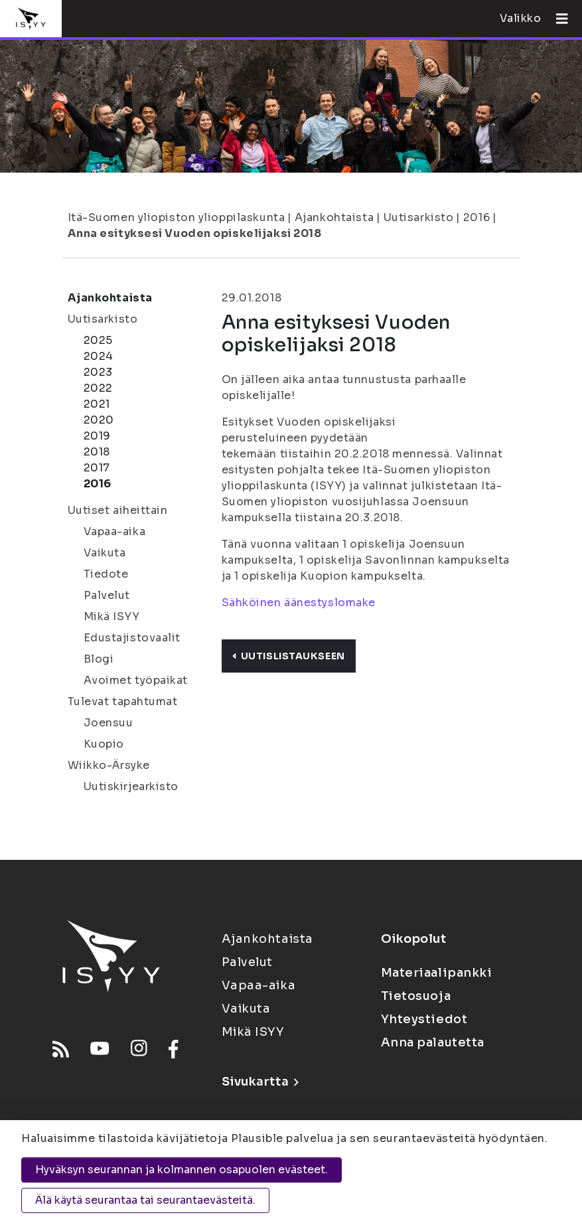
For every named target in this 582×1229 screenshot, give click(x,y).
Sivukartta (260, 1081)
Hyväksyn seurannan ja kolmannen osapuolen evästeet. (181, 1170)
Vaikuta (105, 553)
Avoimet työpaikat (136, 680)
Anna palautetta (432, 1042)
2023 (98, 372)
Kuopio (104, 744)
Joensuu (108, 723)
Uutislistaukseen (288, 656)
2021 (97, 404)
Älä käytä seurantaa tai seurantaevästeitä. (145, 1200)
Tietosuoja (416, 996)
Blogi (99, 659)
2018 (97, 452)
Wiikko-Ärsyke (109, 765)
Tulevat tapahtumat (123, 701)
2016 (476, 217)
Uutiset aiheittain (118, 510)
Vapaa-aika (115, 531)
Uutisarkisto (419, 217)
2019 (97, 436)
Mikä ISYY (112, 616)
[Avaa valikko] (557, 18)
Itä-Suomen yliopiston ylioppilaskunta (176, 217)
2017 (97, 468)
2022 (98, 388)
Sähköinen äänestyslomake (299, 603)
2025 (98, 340)
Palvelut (107, 595)
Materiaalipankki (436, 972)
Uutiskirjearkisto (131, 786)
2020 (99, 420)
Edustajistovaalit (132, 638)
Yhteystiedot (424, 1019)
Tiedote (106, 574)
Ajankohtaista (334, 217)
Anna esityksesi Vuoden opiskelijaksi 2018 (195, 233)
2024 (98, 356)
